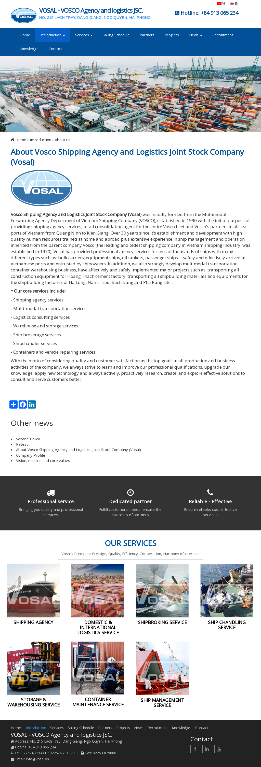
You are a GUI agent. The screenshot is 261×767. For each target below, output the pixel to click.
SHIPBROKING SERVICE (162, 622)
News (195, 35)
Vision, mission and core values (43, 460)
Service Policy (28, 438)
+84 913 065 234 (219, 12)
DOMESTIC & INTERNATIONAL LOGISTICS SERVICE (98, 627)
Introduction (52, 35)
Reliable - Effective (210, 501)
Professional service (51, 501)
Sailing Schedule (116, 35)
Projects (172, 35)
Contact (55, 48)
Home (25, 35)
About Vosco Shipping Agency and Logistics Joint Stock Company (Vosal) (127, 157)
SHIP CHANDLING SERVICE (227, 624)
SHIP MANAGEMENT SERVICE (162, 702)
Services (84, 35)
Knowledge (29, 48)
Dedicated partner (130, 501)
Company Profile (30, 455)
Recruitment (222, 35)
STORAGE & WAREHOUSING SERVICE (33, 702)
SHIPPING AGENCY (33, 622)
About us (62, 139)
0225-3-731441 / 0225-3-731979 (48, 752)
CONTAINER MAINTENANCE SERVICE (98, 701)
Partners (147, 35)
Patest (22, 444)
